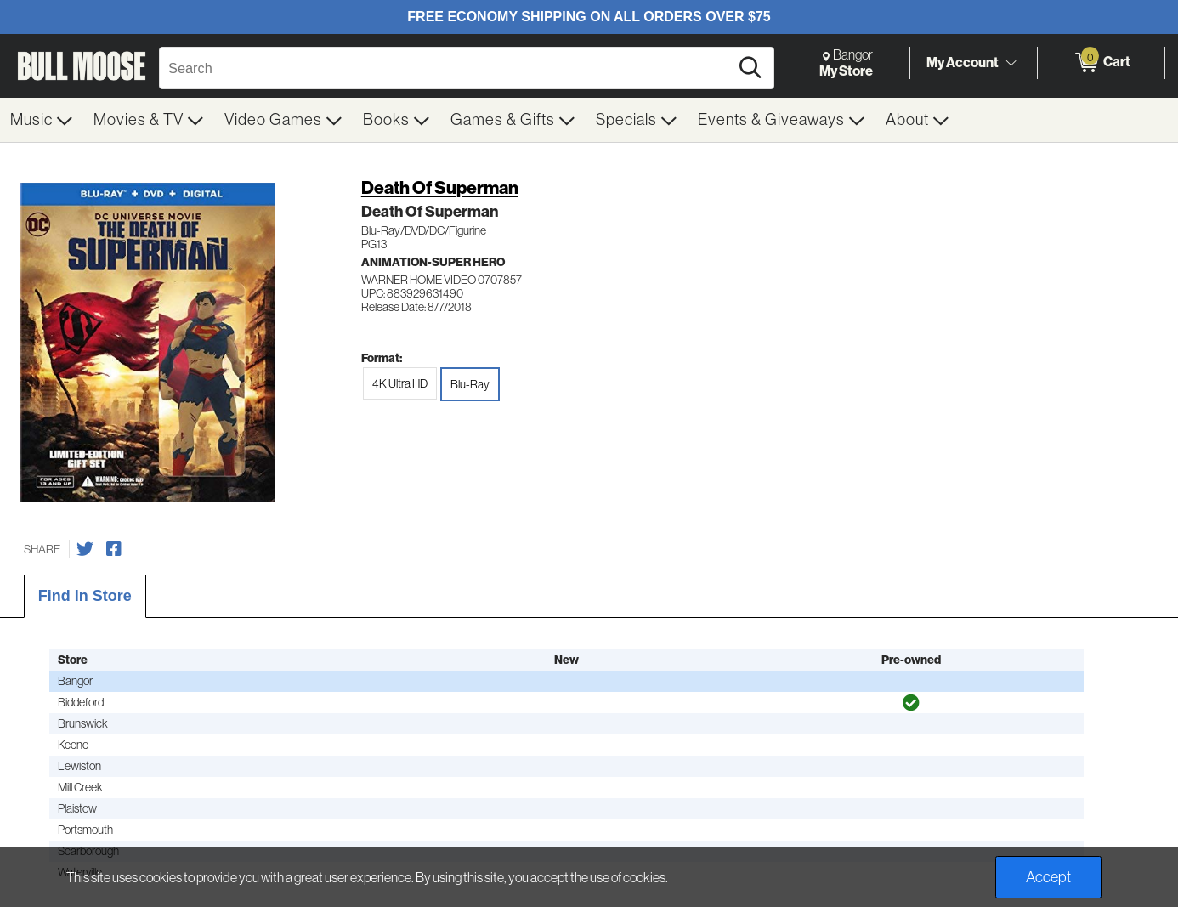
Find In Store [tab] (85, 595)
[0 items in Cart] (1101, 63)
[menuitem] (41, 120)
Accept (1048, 877)
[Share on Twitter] (84, 549)
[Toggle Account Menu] (1010, 64)
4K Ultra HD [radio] (400, 383)
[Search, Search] (446, 68)
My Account (962, 62)
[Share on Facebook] (114, 549)
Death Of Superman (439, 187)
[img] (911, 702)
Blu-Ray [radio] (470, 384)
